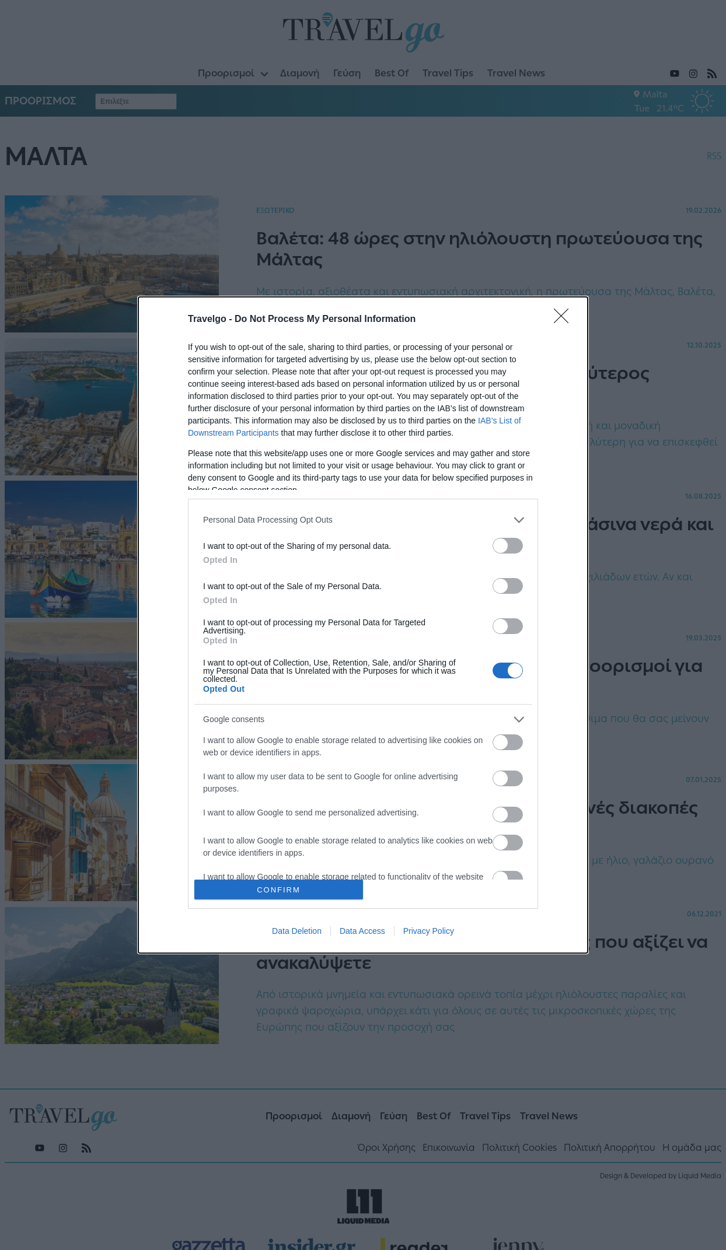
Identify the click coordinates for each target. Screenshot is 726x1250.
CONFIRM (279, 889)
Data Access (362, 931)
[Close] (565, 320)
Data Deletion (297, 931)
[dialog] (363, 625)
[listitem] (363, 520)
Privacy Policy (428, 931)
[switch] (508, 546)
